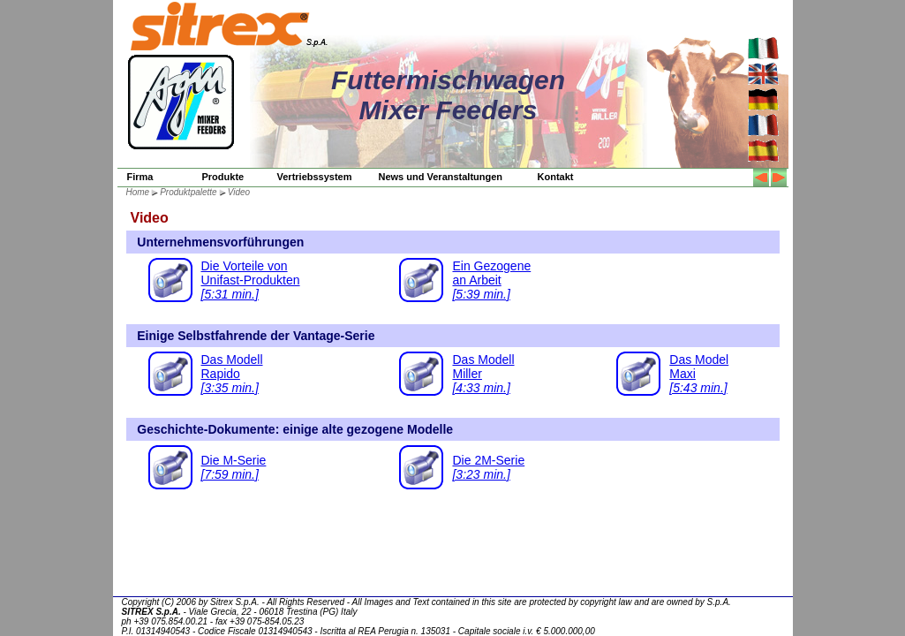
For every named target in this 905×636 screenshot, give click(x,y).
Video (239, 192)
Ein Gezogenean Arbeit (491, 280)
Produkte (223, 176)
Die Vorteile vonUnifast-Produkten (250, 280)
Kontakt (556, 176)
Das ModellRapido (232, 373)
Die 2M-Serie (488, 467)
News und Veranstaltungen (441, 176)
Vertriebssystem (314, 176)
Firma (140, 176)
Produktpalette (188, 192)
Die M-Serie (234, 467)
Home (138, 192)
